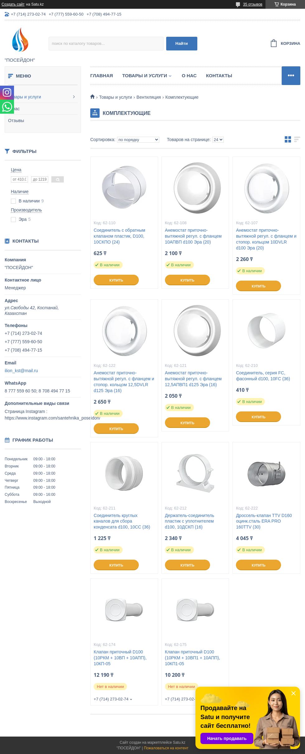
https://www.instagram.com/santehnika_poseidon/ (52, 417)
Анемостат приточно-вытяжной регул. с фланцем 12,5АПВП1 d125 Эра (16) (193, 378)
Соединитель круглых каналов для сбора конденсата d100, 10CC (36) (122, 521)
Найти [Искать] (182, 43)
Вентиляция (149, 97)
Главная (101, 75)
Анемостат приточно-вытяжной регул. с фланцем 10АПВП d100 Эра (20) (193, 236)
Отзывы (16, 120)
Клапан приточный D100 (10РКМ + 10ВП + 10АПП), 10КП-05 (120, 657)
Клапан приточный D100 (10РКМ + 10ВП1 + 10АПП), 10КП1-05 (192, 657)
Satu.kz (179, 742)
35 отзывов (252, 4)
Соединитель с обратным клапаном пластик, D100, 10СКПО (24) (119, 236)
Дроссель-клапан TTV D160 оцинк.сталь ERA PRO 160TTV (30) (264, 521)
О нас (14, 108)
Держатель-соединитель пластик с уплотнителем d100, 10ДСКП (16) (189, 521)
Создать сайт (13, 4)
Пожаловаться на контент (166, 748)
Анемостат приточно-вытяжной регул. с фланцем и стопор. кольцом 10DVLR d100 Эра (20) (266, 239)
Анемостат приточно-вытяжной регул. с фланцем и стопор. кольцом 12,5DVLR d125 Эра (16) (124, 381)
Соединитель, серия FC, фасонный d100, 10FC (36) (263, 375)
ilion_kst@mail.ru (21, 370)
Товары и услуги (24, 96)
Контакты (219, 75)
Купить (116, 280)
